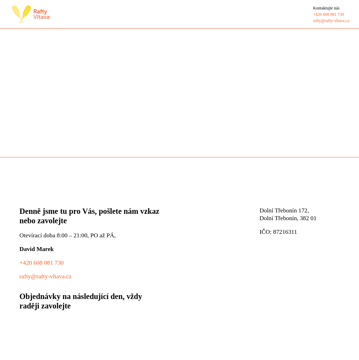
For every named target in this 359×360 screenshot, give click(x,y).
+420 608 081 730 (42, 262)
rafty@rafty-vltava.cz (46, 276)
